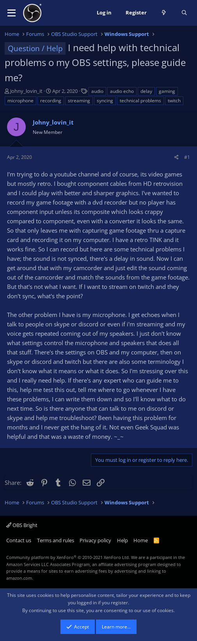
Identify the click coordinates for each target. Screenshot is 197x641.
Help (122, 540)
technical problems (140, 100)
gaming (167, 91)
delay (146, 91)
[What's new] (164, 13)
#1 (187, 157)
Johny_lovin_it (26, 90)
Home (140, 540)
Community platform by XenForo (68, 557)
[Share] (176, 157)
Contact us (18, 540)
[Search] (184, 13)
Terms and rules (55, 540)
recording (50, 100)
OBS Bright (21, 525)
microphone (20, 100)
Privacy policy (95, 540)
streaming (79, 100)
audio (97, 91)
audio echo (122, 91)
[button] (11, 13)
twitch (174, 100)
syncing (105, 100)
